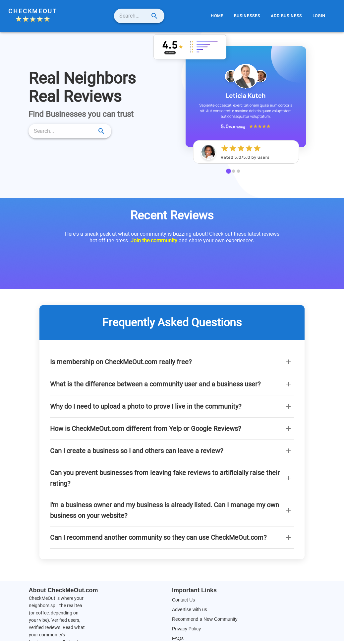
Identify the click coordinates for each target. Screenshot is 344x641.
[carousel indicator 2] (233, 171)
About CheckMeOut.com (63, 590)
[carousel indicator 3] (238, 171)
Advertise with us (189, 609)
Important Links (194, 590)
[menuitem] (217, 16)
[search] (133, 16)
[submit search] (170, 16)
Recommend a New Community (205, 619)
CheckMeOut (32, 11)
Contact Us (183, 599)
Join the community (154, 240)
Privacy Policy (186, 628)
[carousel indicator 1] (228, 171)
